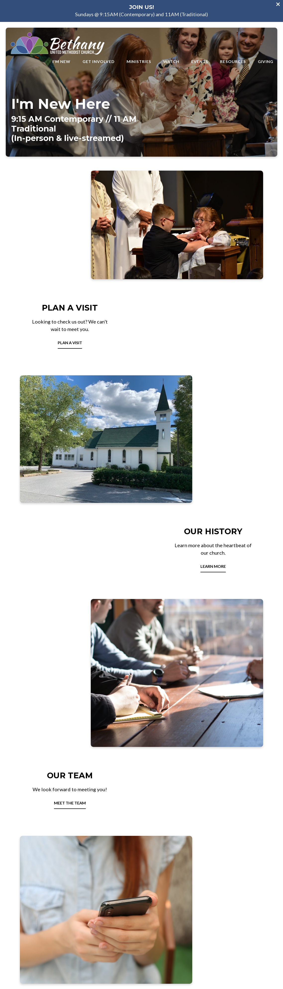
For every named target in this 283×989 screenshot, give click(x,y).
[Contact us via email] (40, 896)
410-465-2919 (107, 914)
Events (199, 62)
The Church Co (141, 963)
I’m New (61, 62)
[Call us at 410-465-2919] (107, 896)
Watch (171, 62)
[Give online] (243, 896)
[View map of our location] (175, 896)
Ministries (139, 62)
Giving (265, 62)
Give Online (243, 914)
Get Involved (99, 62)
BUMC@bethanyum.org (39, 914)
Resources (233, 62)
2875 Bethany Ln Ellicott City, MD (175, 914)
